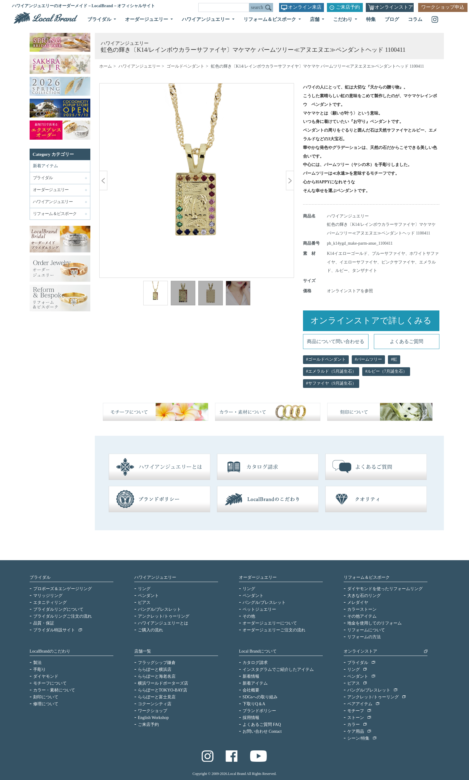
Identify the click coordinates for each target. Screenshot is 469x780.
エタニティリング (50, 602)
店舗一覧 (142, 651)
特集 (371, 19)
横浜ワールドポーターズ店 (163, 683)
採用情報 (251, 717)
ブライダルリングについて (58, 609)
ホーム (105, 66)
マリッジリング (48, 595)
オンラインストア (394, 7)
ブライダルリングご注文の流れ (62, 616)
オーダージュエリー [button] (147, 19)
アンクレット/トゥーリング (163, 616)
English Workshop (153, 717)
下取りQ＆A (254, 704)
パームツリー (369, 359)
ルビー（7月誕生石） (387, 371)
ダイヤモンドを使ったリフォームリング (385, 588)
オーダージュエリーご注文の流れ (274, 630)
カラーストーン (362, 609)
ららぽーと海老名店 (157, 676)
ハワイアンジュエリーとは (163, 623)
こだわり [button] (343, 19)
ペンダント (148, 595)
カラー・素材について (54, 690)
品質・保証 (43, 623)
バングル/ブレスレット (159, 609)
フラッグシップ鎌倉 (157, 662)
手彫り (39, 669)
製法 (37, 662)
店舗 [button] (315, 19)
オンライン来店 (305, 7)
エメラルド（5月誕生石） (332, 371)
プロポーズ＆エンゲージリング (62, 588)
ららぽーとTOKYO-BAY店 (163, 690)
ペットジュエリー (259, 609)
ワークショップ (152, 711)
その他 (249, 616)
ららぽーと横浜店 (154, 669)
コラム (415, 19)
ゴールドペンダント (185, 66)
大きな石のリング (364, 595)
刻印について (45, 697)
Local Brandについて (258, 651)
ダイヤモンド (45, 676)
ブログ (392, 19)
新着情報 (251, 676)
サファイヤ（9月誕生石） (332, 383)
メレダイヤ (357, 602)
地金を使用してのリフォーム (374, 623)
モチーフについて (50, 683)
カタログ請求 (255, 662)
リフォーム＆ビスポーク (367, 577)
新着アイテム (45, 166)
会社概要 (251, 690)
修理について (45, 704)
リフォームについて (366, 630)
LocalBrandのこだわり (50, 651)
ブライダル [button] (99, 19)
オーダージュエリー (258, 577)
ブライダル (40, 577)
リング (144, 588)
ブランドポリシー (259, 711)
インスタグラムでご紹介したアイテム (278, 669)
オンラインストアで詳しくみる (371, 320)
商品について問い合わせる (335, 341)
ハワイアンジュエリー (139, 66)
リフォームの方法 (364, 637)
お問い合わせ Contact (262, 731)
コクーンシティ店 (154, 704)
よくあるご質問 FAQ (262, 724)
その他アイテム (362, 616)
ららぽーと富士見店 (157, 697)
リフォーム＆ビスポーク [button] (270, 19)
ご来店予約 (348, 7)
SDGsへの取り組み (260, 697)
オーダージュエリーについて (270, 623)
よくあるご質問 (406, 341)
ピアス (144, 602)
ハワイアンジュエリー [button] (206, 19)
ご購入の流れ (150, 630)
